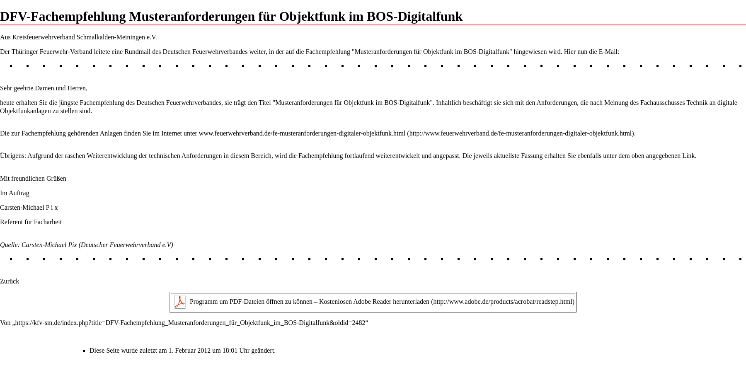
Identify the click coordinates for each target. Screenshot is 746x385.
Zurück (9, 281)
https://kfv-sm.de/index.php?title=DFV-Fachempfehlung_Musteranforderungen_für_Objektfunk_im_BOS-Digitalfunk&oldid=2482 (190, 322)
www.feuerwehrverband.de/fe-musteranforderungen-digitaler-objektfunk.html (302, 133)
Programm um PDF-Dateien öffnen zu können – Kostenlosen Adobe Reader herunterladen (309, 301)
